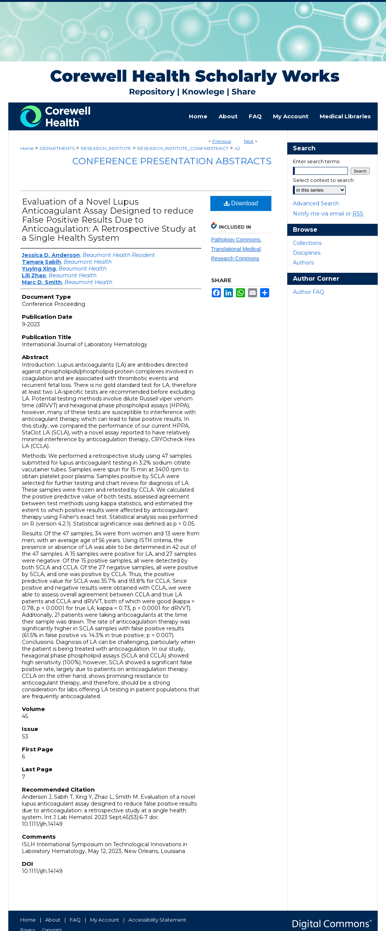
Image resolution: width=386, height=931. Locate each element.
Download (241, 203)
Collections (307, 243)
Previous (221, 141)
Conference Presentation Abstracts (171, 161)
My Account (104, 920)
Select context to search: (324, 180)
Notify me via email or (328, 213)
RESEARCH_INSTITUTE (106, 148)
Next (249, 141)
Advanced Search (316, 203)
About (52, 920)
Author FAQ (308, 292)
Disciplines (306, 252)
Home (27, 148)
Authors (303, 262)
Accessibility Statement (157, 920)
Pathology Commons (235, 240)
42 (237, 148)
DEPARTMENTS (57, 148)
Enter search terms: (316, 161)
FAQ (75, 920)
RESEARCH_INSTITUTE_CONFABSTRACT (182, 148)
